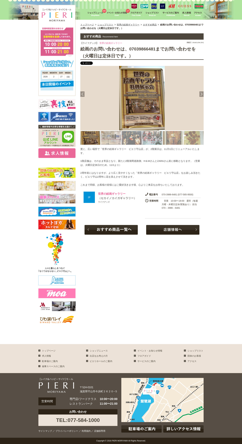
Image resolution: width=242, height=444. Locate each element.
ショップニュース (99, 350)
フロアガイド (144, 356)
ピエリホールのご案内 (101, 361)
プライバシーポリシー (66, 431)
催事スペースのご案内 (53, 366)
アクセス (192, 361)
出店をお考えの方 (99, 356)
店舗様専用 (99, 431)
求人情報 (46, 356)
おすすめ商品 (150, 24)
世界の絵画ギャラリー (128, 24)
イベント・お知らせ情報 (149, 350)
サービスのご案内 (146, 361)
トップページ (87, 24)
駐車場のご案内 (50, 361)
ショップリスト (105, 24)
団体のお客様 (194, 356)
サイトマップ (45, 431)
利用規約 (86, 431)
